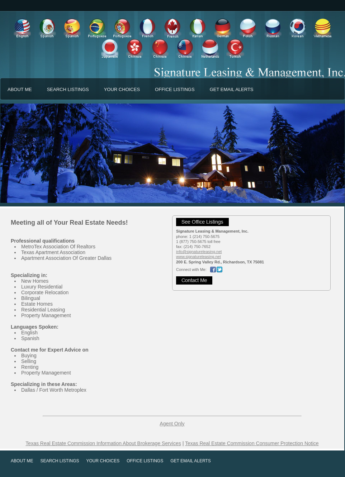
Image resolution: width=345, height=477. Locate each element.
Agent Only (172, 423)
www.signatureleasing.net (198, 256)
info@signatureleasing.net (199, 251)
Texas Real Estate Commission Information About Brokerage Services (103, 443)
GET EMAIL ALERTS (232, 89)
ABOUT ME (20, 89)
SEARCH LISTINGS (68, 89)
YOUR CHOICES (122, 89)
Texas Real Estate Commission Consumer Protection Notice (252, 443)
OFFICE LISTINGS (175, 89)
